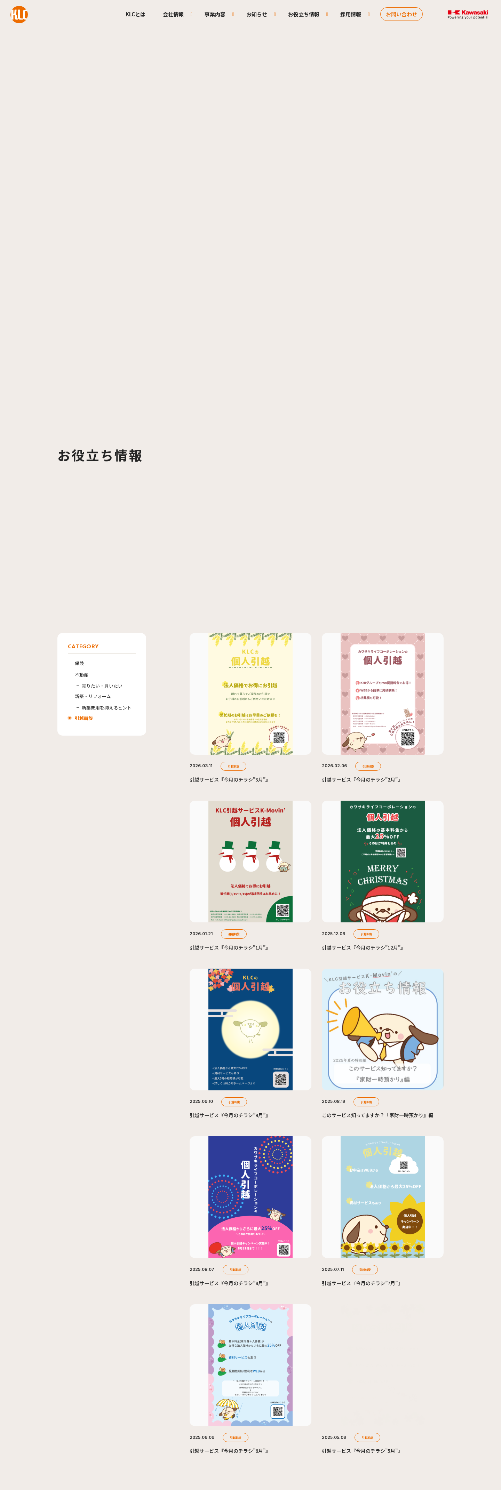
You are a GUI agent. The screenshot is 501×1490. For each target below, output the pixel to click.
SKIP (250, 1462)
